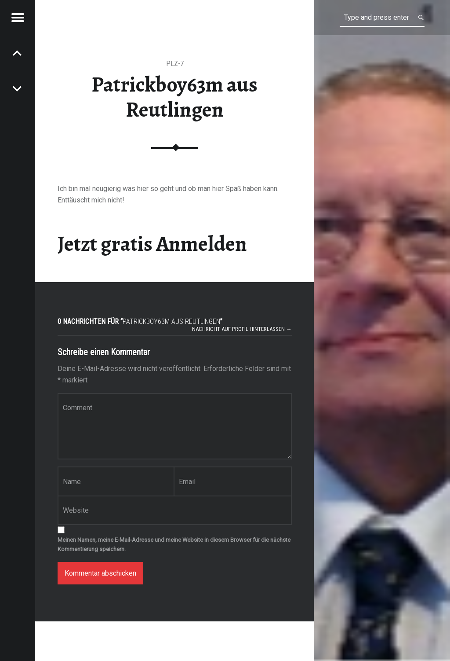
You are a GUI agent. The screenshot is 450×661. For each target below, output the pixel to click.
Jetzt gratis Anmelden (152, 243)
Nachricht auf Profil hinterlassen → (242, 329)
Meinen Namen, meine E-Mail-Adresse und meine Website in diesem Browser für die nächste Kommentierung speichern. (174, 544)
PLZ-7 (175, 63)
